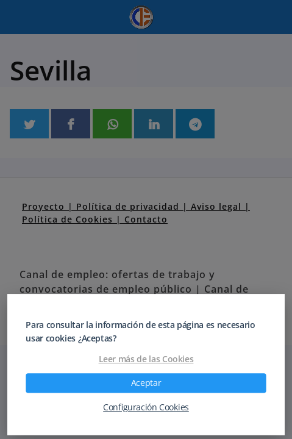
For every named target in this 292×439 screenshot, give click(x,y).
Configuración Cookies (146, 407)
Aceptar (146, 382)
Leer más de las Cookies (146, 359)
